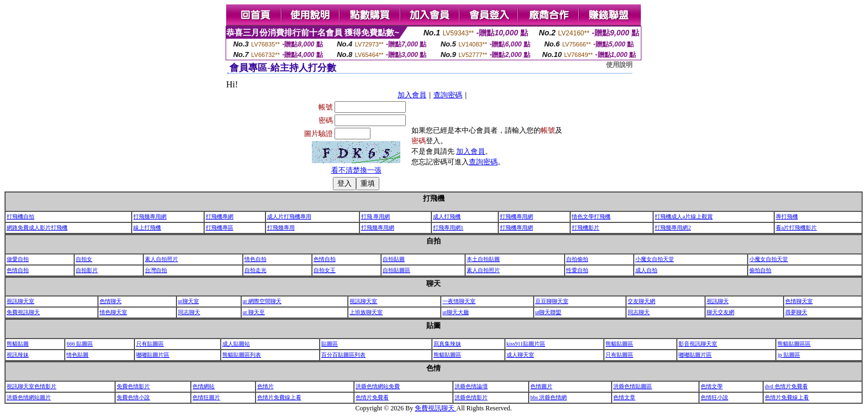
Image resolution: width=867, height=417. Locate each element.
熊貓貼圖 (18, 344)
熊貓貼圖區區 (794, 344)
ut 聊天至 (254, 312)
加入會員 (412, 95)
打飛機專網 (219, 216)
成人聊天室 (520, 355)
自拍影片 (87, 270)
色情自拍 (325, 259)
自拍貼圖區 (396, 270)
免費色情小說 (133, 397)
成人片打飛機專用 (289, 216)
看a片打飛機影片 (796, 228)
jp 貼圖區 (788, 355)
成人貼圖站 (236, 344)
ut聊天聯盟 (548, 312)
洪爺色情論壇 (471, 386)
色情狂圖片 (206, 397)
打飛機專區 (219, 228)
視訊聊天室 (20, 301)
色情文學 (712, 386)
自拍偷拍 (577, 259)
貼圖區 (329, 344)
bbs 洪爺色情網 (548, 397)
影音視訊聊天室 (697, 344)
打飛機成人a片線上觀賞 (683, 216)
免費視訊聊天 (23, 312)
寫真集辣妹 (447, 344)
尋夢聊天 (796, 312)
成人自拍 (646, 270)
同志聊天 (189, 312)
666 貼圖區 (79, 344)
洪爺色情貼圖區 (632, 386)
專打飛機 (787, 216)
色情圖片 (541, 386)
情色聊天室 (113, 312)
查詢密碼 (447, 95)
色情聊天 (111, 301)
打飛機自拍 (20, 216)
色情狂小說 (714, 397)
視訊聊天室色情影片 (31, 386)
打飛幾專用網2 (673, 228)
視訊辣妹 (18, 355)
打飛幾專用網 (149, 216)
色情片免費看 (372, 397)
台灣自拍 (156, 270)
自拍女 (84, 259)
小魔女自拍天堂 (654, 259)
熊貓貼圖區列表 (241, 355)
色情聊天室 (799, 301)
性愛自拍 (577, 270)
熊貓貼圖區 (619, 344)
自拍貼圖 (394, 259)
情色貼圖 (77, 355)
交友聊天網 (641, 301)
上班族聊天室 (366, 312)
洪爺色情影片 (471, 397)
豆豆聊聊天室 (551, 301)
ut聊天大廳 (455, 312)
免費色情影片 (133, 386)
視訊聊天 (718, 301)
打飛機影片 (585, 228)
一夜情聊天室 (459, 301)
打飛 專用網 (375, 216)
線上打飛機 (147, 228)
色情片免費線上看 (279, 397)
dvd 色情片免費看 (786, 386)
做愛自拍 (18, 259)
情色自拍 (255, 259)
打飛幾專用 (281, 228)
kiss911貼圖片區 (525, 344)
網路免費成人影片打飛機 (37, 228)
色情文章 (624, 397)
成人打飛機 (447, 216)
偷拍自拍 (760, 270)
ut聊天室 (188, 301)
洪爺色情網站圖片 (29, 397)
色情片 (265, 386)
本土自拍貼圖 (483, 259)
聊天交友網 (720, 312)
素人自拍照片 (161, 259)
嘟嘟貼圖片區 (152, 355)
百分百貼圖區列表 (343, 355)
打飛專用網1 (448, 228)
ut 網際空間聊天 (262, 301)
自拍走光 (255, 270)
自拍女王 (325, 270)
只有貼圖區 (150, 344)
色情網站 (203, 386)
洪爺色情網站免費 (378, 386)
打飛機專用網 (516, 216)
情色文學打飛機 (591, 216)
